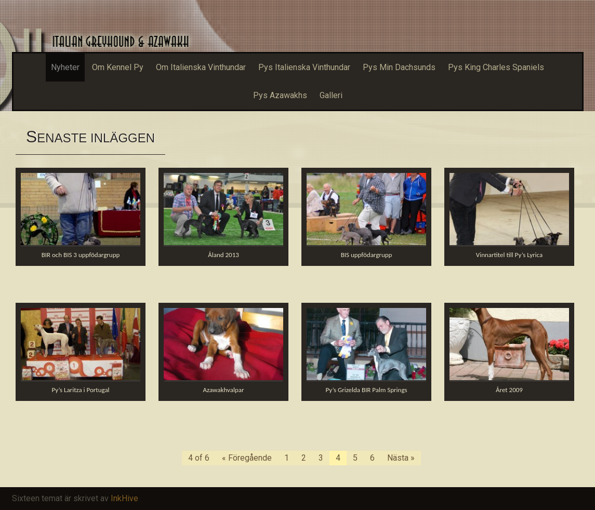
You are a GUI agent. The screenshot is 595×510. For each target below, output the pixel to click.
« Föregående (247, 458)
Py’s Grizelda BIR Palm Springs (366, 390)
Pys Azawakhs (280, 95)
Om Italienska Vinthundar (201, 67)
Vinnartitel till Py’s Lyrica (509, 255)
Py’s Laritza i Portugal (80, 390)
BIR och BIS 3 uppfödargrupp (81, 255)
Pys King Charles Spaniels (496, 67)
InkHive (124, 498)
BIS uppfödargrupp (366, 255)
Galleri (331, 95)
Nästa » (401, 458)
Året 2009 (509, 390)
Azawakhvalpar (223, 390)
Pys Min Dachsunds (399, 67)
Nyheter (65, 67)
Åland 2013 (223, 255)
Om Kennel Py (117, 67)
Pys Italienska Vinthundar (304, 67)
